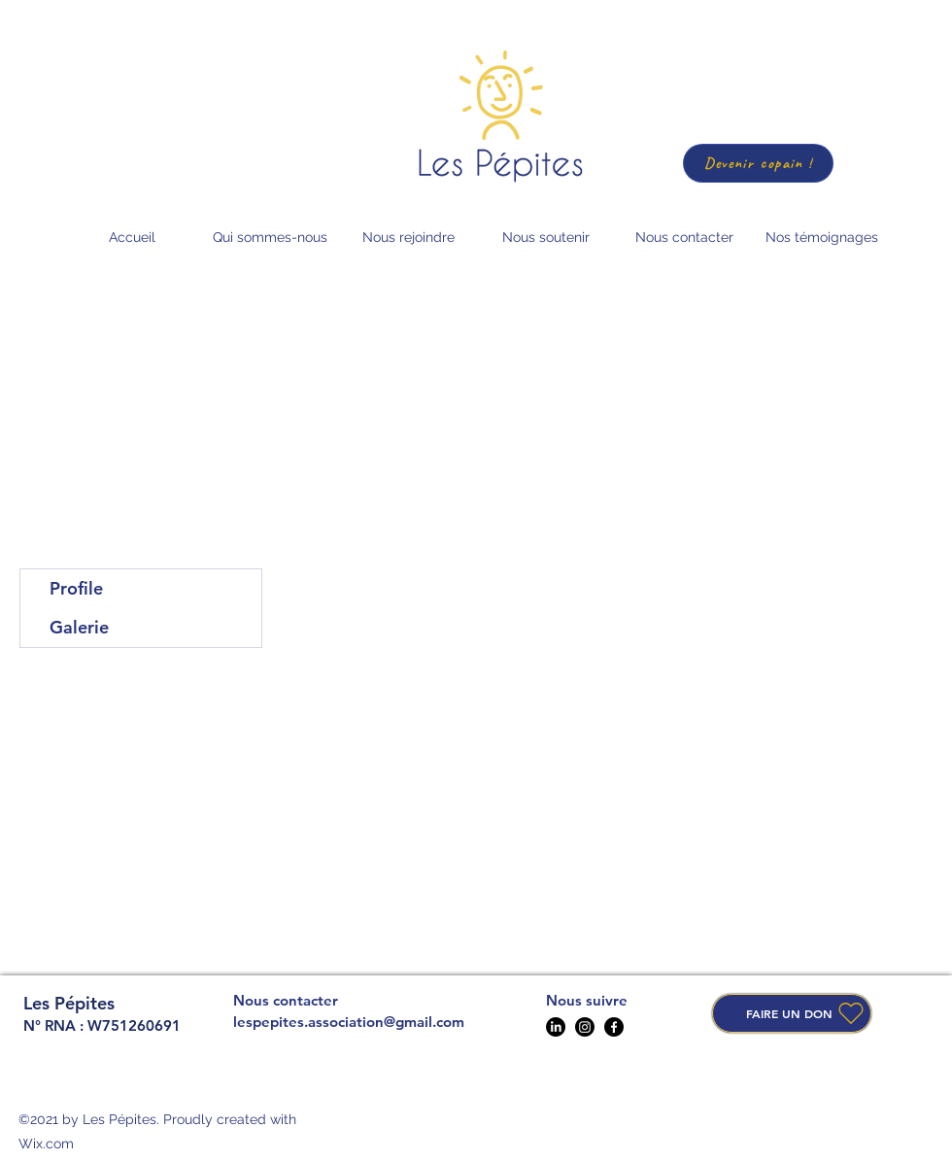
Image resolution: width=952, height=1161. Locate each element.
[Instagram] (585, 1027)
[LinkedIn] (555, 1027)
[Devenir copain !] (758, 163)
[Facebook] (614, 1027)
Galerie (79, 627)
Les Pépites (69, 1003)
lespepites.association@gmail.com (348, 1021)
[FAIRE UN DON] (791, 1013)
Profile (76, 588)
